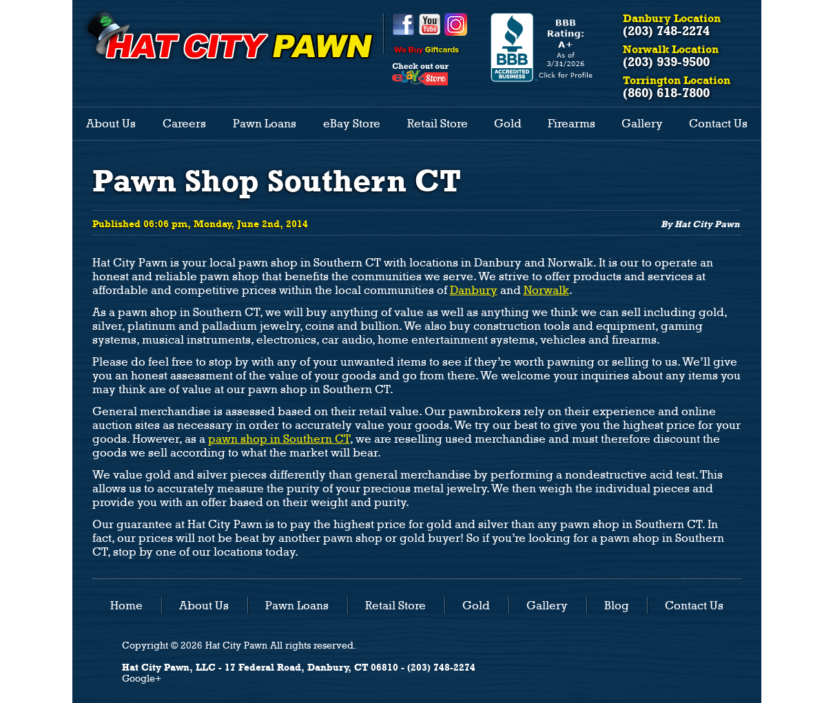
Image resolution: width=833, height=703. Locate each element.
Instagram (455, 24)
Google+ (141, 678)
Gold (508, 123)
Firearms (571, 123)
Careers (184, 123)
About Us (111, 123)
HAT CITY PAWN (229, 35)
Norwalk (546, 290)
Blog (616, 605)
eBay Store (351, 123)
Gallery (642, 123)
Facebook (403, 24)
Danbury (473, 290)
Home (126, 605)
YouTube (429, 24)
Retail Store (437, 123)
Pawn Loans (264, 123)
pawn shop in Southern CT (279, 438)
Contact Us (718, 123)
